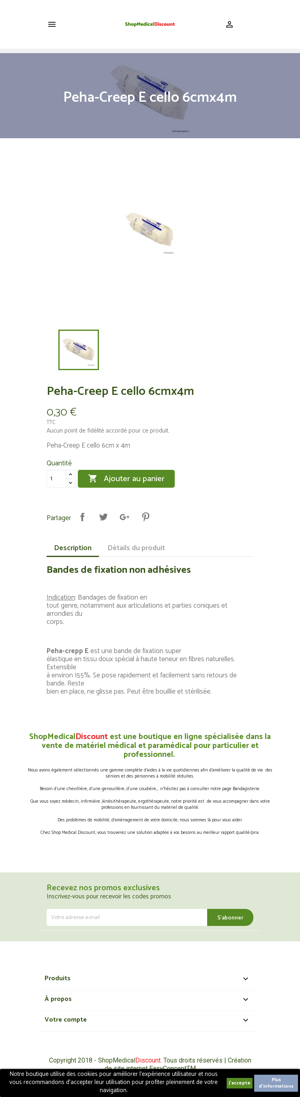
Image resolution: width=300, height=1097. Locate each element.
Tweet (103, 517)
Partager (82, 517)
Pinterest (145, 517)
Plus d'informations (276, 1083)
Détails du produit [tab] (136, 548)
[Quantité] (56, 479)
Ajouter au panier (126, 479)
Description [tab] (73, 548)
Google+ (124, 517)
